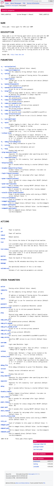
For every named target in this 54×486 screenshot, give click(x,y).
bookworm (8, 5)
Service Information (33, 3)
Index (7, 3)
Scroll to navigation (8, 10)
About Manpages (15, 3)
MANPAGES (8, 0)
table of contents (40, 454)
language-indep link (39, 444)
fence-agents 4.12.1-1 (34, 474)
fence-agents (15, 5)
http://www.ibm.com (17, 54)
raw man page (37, 449)
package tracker (38, 447)
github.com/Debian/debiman (22, 483)
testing (35, 464)
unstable (36, 466)
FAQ (24, 3)
